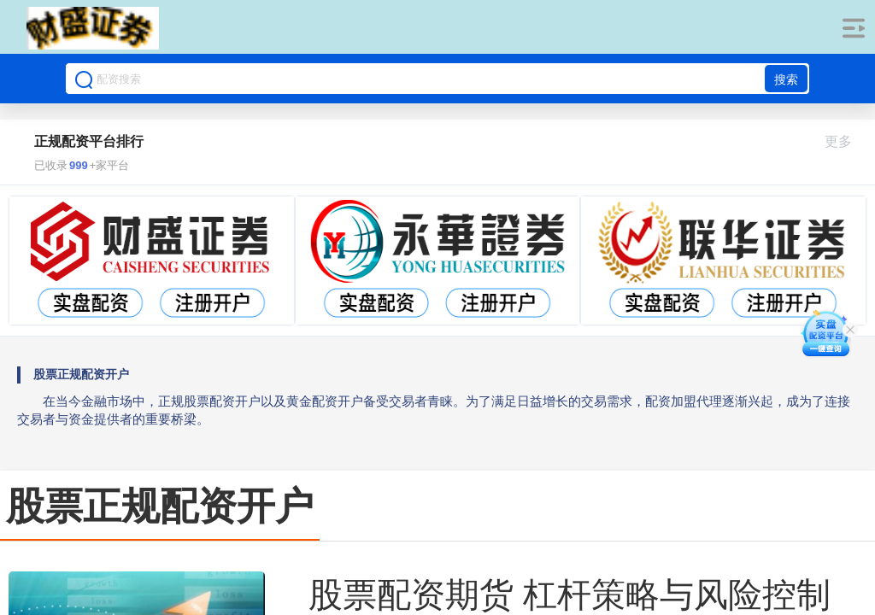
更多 (845, 141)
